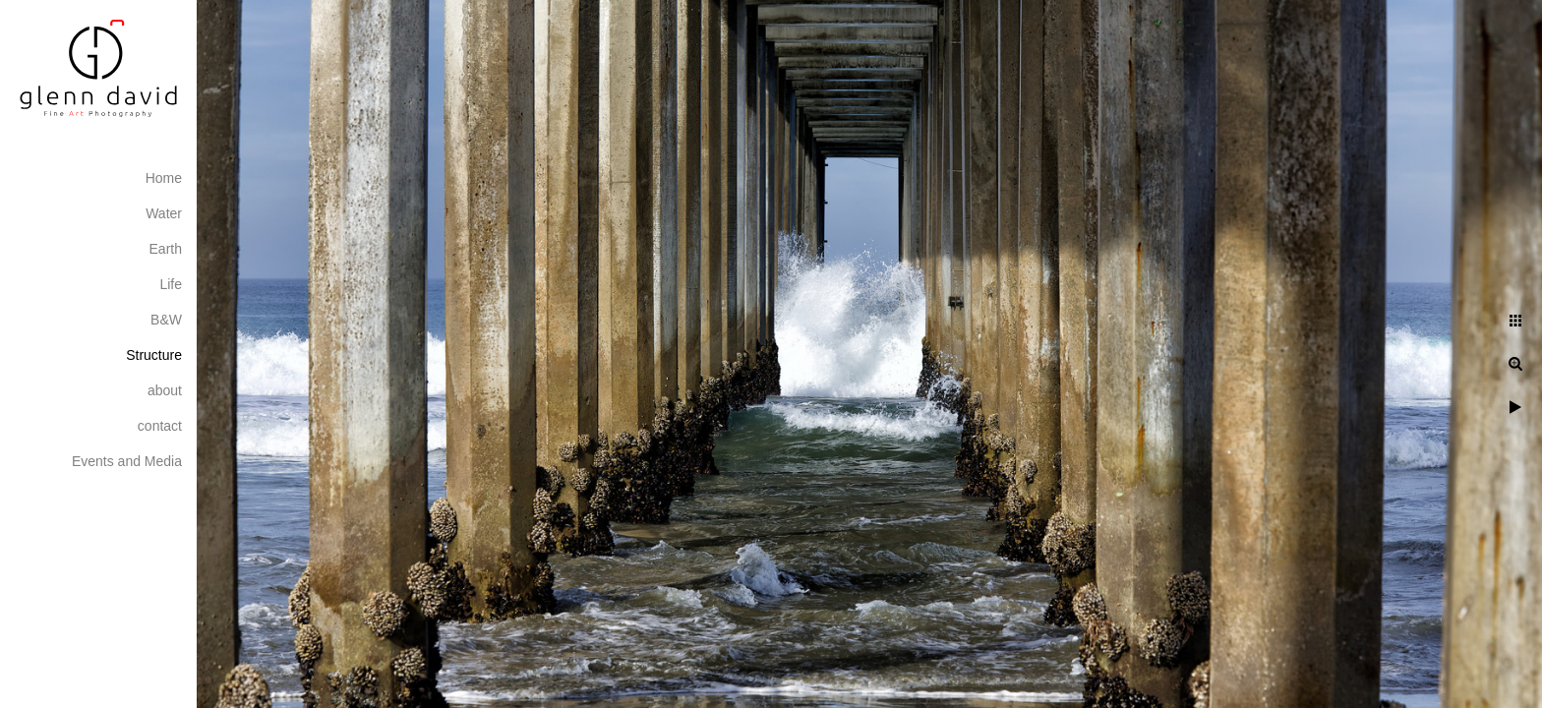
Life (170, 284)
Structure (154, 355)
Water (164, 213)
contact (160, 426)
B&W (166, 319)
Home (164, 178)
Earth (165, 249)
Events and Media (127, 461)
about (165, 390)
